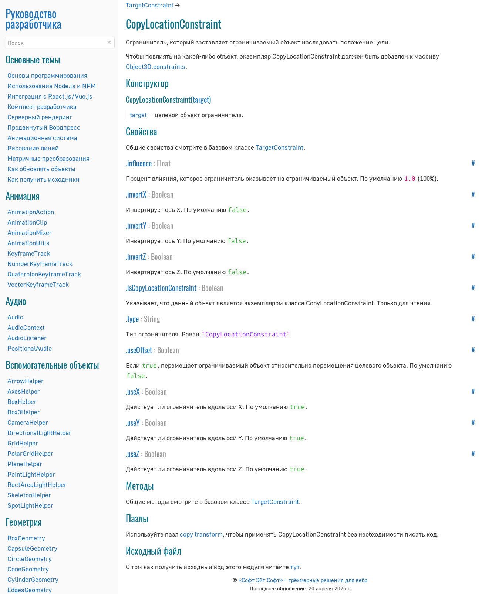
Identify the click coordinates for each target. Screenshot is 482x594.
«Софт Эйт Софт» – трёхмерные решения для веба (303, 580)
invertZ (136, 256)
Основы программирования (47, 75)
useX (133, 391)
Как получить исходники (43, 179)
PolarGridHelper (30, 453)
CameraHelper (27, 422)
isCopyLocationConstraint (161, 287)
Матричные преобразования (48, 158)
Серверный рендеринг (39, 117)
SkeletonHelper (29, 495)
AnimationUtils (28, 243)
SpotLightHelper (30, 505)
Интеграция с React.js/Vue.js (49, 96)
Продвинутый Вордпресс (43, 127)
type (133, 318)
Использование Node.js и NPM (51, 86)
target (201, 99)
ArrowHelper (25, 381)
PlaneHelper (24, 464)
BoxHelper (22, 401)
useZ (133, 453)
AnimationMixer (29, 232)
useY (133, 422)
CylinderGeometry (32, 579)
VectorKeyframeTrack (38, 284)
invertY (136, 225)
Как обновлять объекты (41, 169)
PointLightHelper (31, 474)
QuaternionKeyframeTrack (44, 274)
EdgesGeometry (29, 590)
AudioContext (26, 327)
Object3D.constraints (155, 66)
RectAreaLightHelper (37, 484)
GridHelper (22, 443)
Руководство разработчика (33, 18)
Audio (15, 317)
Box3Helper (23, 412)
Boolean (162, 194)
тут (294, 567)
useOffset (139, 349)
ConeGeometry (28, 569)
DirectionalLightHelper (39, 433)
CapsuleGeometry (32, 548)
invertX (136, 194)
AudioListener (27, 338)
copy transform (201, 534)
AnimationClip (27, 222)
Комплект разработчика (42, 106)
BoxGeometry (26, 538)
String (152, 318)
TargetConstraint (149, 5)
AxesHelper (23, 391)
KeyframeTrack (28, 253)
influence (139, 163)
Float (164, 163)
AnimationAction (30, 212)
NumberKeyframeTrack (40, 264)
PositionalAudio (29, 348)
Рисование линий (33, 148)
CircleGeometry (29, 559)
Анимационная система (42, 138)
